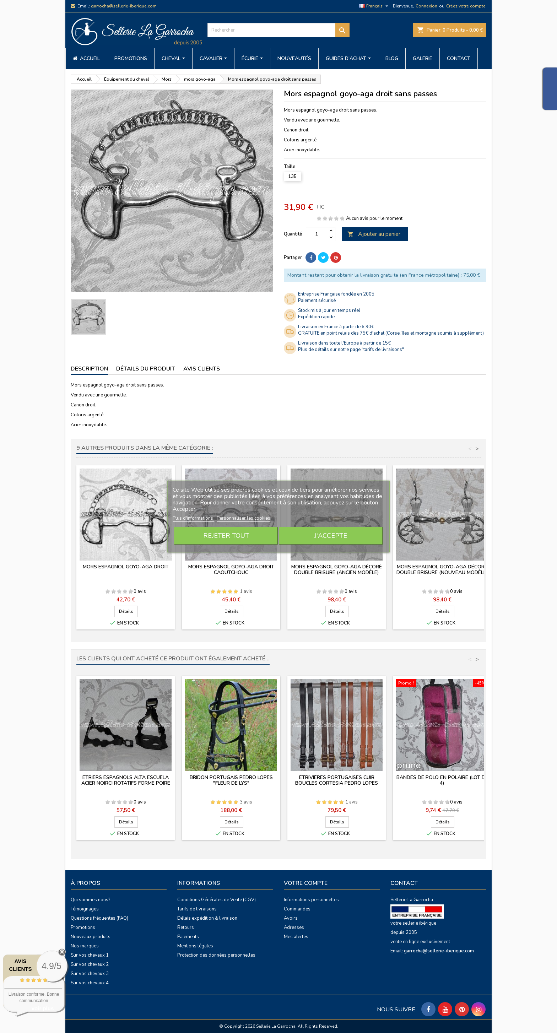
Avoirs (291, 918)
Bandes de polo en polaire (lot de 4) (442, 780)
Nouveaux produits (90, 937)
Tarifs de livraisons (197, 909)
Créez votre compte (466, 6)
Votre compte (306, 883)
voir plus (43, 1008)
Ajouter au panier (373, 234)
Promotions (83, 927)
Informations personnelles (311, 900)
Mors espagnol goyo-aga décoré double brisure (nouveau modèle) (442, 569)
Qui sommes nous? (90, 900)
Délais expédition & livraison (207, 918)
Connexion (426, 6)
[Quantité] (316, 234)
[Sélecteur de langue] (374, 6)
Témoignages (85, 909)
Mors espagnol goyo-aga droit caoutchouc (231, 569)
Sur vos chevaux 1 (90, 955)
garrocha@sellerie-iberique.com (124, 6)
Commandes (297, 909)
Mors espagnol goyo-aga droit (126, 566)
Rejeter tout (226, 535)
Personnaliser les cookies (243, 518)
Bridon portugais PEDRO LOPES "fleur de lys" (231, 780)
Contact (404, 883)
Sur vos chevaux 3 (90, 973)
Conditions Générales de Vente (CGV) (216, 900)
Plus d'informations (193, 518)
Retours (185, 927)
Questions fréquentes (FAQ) (99, 918)
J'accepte (330, 535)
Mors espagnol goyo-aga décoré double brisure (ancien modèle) (336, 569)
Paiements (188, 937)
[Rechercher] (278, 30)
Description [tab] (89, 369)
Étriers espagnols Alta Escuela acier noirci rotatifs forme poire (125, 780)
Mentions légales (195, 946)
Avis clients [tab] (201, 369)
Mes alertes (296, 937)
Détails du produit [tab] (145, 369)
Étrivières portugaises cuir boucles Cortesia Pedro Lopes (336, 780)
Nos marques (85, 946)
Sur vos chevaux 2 (90, 964)
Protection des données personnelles (216, 955)
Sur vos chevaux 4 (90, 983)
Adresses (294, 927)
